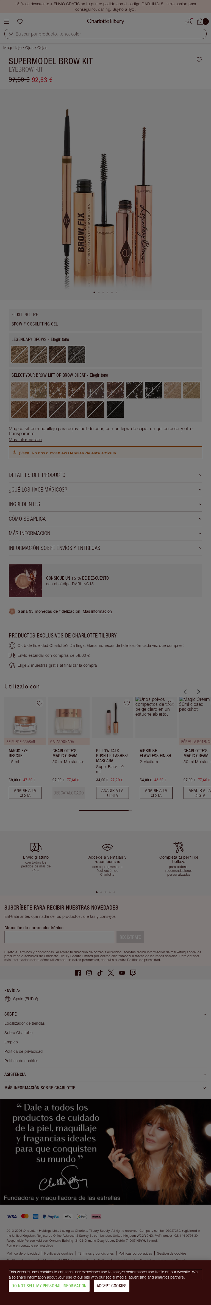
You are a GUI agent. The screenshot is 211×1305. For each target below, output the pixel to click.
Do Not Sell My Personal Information (49, 1285)
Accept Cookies (112, 1285)
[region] (105, 1282)
